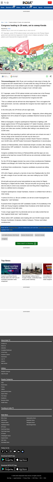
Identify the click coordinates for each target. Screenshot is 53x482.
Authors (3, 361)
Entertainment (48, 7)
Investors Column (5, 354)
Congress (4, 239)
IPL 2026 (29, 7)
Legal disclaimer (17, 478)
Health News (4, 402)
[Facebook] (2, 451)
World (35, 7)
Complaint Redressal (6, 350)
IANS (9, 28)
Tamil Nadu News (5, 431)
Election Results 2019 (27, 235)
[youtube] (14, 451)
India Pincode (4, 373)
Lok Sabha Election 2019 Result (10, 235)
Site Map (9, 478)
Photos (3, 387)
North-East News (5, 429)
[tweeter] (6, 451)
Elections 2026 (10, 7)
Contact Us (4, 343)
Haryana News (4, 422)
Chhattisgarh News (6, 435)
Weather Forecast (5, 371)
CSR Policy (35, 478)
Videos (18, 7)
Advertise (3, 348)
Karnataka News (5, 442)
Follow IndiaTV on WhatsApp (26, 243)
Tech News (4, 395)
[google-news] (22, 451)
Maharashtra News (31, 418)
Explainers (3, 398)
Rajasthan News (31, 420)
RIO (41, 478)
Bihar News (4, 418)
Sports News (4, 393)
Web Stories (4, 363)
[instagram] (10, 451)
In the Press (4, 352)
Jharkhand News (5, 424)
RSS (45, 478)
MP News (3, 427)
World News (4, 384)
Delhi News (4, 420)
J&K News (3, 440)
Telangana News (31, 422)
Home (2, 7)
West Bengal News (31, 424)
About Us (3, 345)
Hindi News (4, 356)
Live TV (3, 359)
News (2, 22)
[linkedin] (18, 451)
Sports (40, 7)
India (23, 7)
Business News (5, 400)
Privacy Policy (26, 478)
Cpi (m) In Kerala (39, 235)
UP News (3, 433)
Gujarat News (4, 438)
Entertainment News (6, 391)
